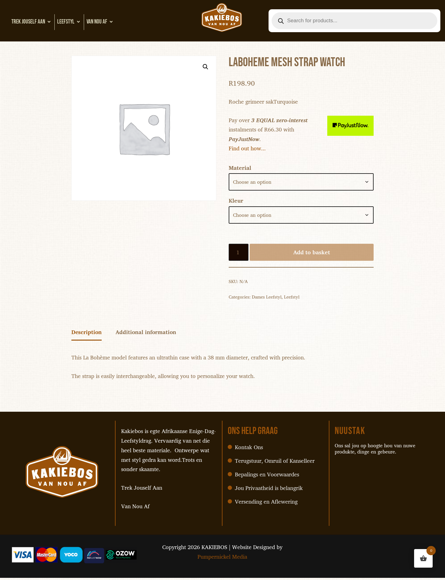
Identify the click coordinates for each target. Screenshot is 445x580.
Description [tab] (86, 334)
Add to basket (311, 253)
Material (240, 169)
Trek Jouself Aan (31, 21)
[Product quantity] (239, 253)
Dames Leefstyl (267, 298)
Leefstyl (69, 21)
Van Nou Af (100, 21)
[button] (205, 66)
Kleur (236, 202)
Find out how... (247, 149)
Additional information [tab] (147, 334)
